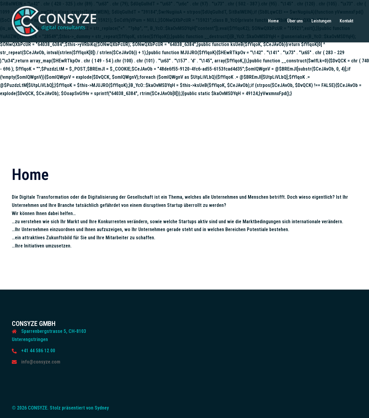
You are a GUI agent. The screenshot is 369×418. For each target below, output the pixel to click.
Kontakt (346, 20)
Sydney (102, 408)
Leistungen (321, 20)
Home (273, 20)
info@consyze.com (40, 362)
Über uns (295, 20)
